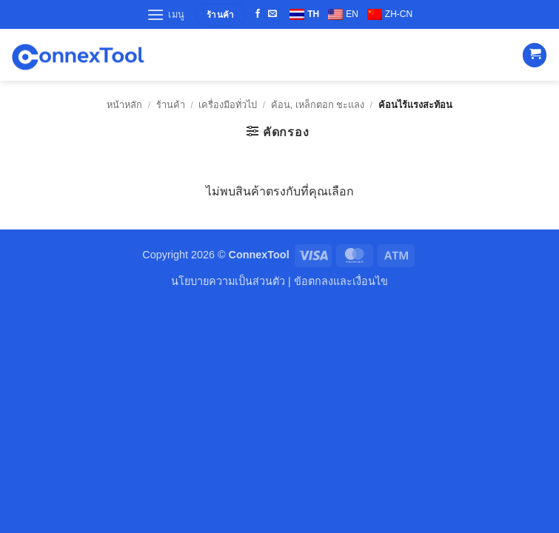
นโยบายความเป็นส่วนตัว (228, 281)
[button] (166, 14)
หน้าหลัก (124, 104)
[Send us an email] (272, 14)
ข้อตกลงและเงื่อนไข (341, 281)
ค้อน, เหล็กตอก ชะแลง (318, 104)
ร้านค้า (170, 104)
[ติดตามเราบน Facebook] (257, 14)
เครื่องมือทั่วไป (227, 104)
